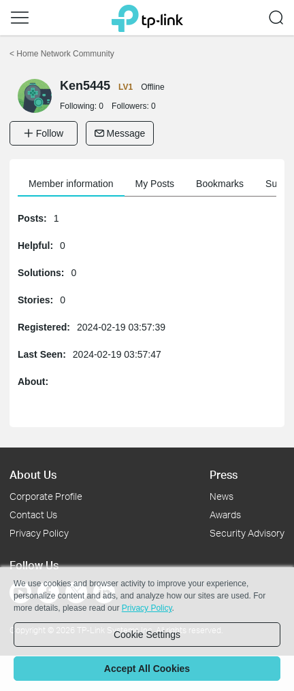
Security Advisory (247, 533)
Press (224, 474)
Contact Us (33, 514)
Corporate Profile (46, 496)
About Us (33, 474)
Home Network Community (62, 53)
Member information (71, 183)
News (221, 496)
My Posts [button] (155, 183)
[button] (20, 17)
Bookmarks (220, 183)
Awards (225, 514)
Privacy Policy (39, 533)
